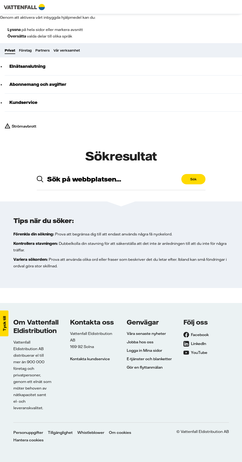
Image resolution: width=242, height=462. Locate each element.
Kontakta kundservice (90, 358)
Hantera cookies (28, 440)
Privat (10, 50)
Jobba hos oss (140, 342)
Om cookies (120, 432)
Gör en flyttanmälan (145, 367)
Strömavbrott (24, 126)
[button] (4, 323)
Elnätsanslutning (27, 66)
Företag (25, 50)
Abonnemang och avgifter (37, 84)
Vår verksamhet (66, 50)
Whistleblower (90, 432)
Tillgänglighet (60, 432)
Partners (42, 50)
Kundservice (23, 102)
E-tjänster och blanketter (149, 358)
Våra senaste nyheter (146, 333)
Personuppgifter (28, 432)
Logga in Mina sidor (144, 350)
